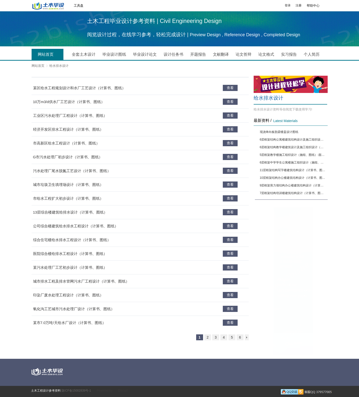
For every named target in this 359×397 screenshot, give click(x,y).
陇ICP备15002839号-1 (76, 390)
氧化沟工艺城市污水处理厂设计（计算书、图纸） (73, 309)
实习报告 (289, 54)
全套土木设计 (83, 54)
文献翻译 (221, 54)
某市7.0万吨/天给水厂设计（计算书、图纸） (69, 323)
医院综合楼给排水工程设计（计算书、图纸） (70, 254)
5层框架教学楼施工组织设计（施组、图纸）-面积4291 (293, 155)
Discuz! (123, 390)
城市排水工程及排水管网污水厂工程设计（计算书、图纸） (81, 281)
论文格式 (266, 54)
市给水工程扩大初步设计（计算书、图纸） (68, 198)
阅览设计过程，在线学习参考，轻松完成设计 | (138, 34)
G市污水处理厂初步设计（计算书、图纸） (68, 157)
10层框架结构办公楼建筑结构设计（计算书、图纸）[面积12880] (293, 178)
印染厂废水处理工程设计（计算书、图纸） (68, 295)
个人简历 (312, 54)
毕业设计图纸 (114, 54)
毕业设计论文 (145, 54)
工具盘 (78, 5)
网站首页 (49, 55)
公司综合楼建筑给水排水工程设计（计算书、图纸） (75, 226)
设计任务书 (173, 54)
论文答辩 (243, 54)
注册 (299, 5)
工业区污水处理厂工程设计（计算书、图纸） (70, 115)
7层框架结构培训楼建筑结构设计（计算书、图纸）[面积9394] (293, 193)
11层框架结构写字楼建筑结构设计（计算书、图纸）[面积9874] (293, 170)
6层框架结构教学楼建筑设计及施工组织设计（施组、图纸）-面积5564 (293, 147)
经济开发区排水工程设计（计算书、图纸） (68, 129)
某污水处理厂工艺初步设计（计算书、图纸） (70, 267)
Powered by (104, 390)
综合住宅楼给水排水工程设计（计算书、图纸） (72, 240)
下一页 (247, 337)
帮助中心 (313, 5)
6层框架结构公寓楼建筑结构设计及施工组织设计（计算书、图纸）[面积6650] (293, 139)
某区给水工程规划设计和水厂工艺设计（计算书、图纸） (79, 88)
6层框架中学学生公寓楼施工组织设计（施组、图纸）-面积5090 (293, 162)
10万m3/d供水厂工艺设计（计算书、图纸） (69, 102)
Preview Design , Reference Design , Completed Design (245, 34)
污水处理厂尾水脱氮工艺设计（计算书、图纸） (72, 171)
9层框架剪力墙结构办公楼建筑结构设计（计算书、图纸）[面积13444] (293, 185)
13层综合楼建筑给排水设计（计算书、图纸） (70, 212)
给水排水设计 (59, 66)
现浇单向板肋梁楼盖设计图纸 (279, 132)
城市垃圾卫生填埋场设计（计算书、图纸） (68, 184)
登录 (288, 5)
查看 (230, 88)
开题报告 (198, 54)
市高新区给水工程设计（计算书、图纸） (66, 143)
